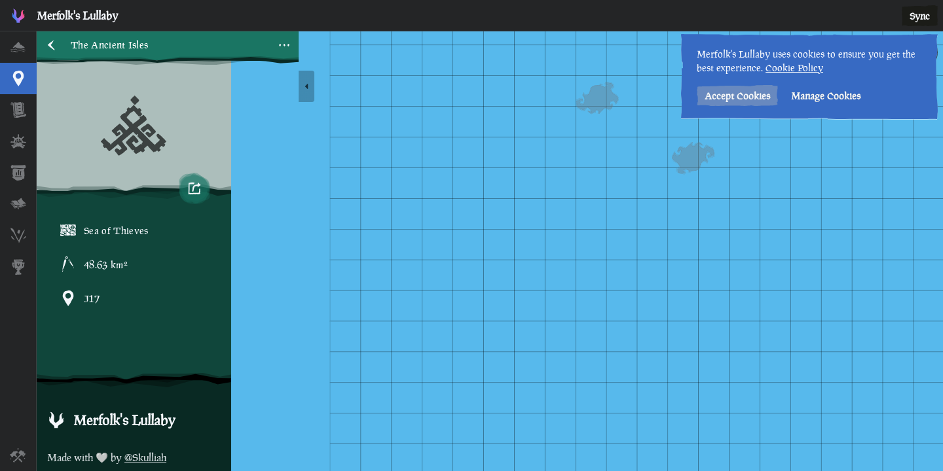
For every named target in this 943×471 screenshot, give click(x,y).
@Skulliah (145, 457)
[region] (490, 251)
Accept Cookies (737, 96)
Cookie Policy (794, 68)
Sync (920, 16)
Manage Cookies (825, 96)
